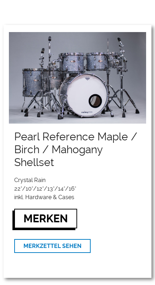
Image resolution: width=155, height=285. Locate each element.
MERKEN (45, 218)
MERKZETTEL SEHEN (52, 246)
